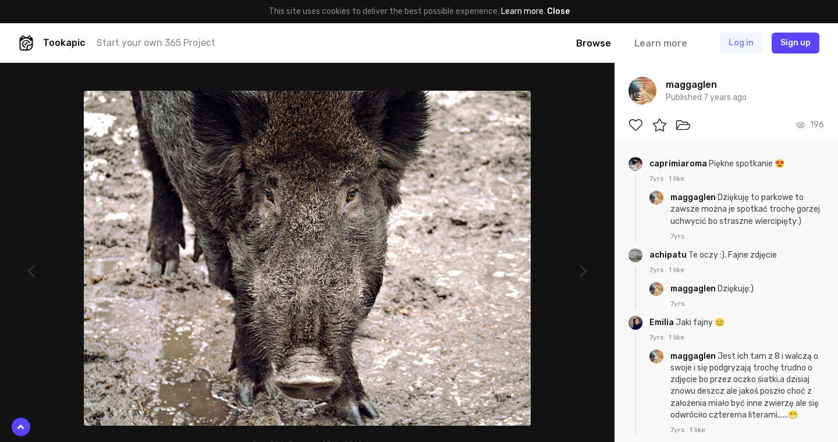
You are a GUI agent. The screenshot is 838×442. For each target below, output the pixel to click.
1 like (676, 178)
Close (558, 11)
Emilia (662, 322)
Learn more (522, 11)
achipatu (668, 255)
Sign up (795, 43)
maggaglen (694, 197)
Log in (741, 43)
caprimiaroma (679, 164)
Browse (593, 43)
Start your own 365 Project (156, 42)
